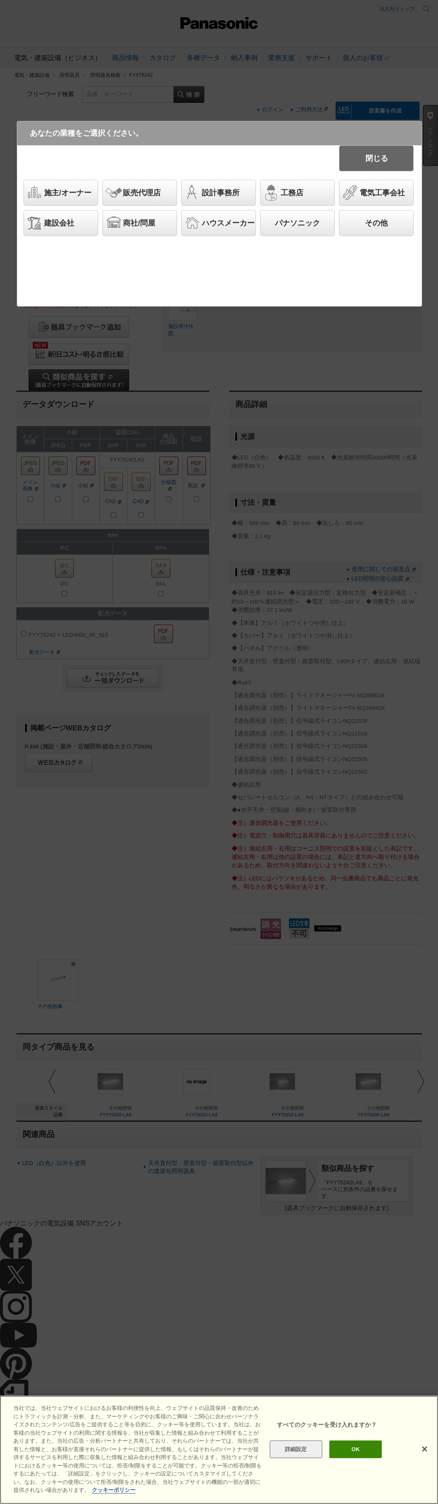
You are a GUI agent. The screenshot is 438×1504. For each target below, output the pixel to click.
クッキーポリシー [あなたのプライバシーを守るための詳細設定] (114, 1490)
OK (356, 1449)
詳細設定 (296, 1449)
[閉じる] (424, 1449)
